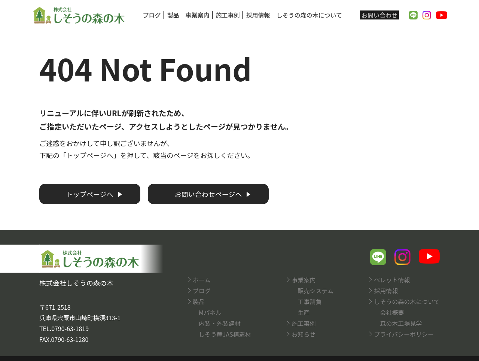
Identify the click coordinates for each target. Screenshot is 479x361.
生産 (303, 312)
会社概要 (392, 312)
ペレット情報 (392, 280)
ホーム (202, 280)
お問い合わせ (379, 14)
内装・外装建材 (220, 323)
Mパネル (210, 312)
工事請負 (309, 301)
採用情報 (258, 15)
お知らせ (303, 334)
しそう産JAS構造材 (225, 334)
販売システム (315, 291)
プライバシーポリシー (404, 334)
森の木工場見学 (401, 323)
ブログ (152, 15)
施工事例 (228, 15)
